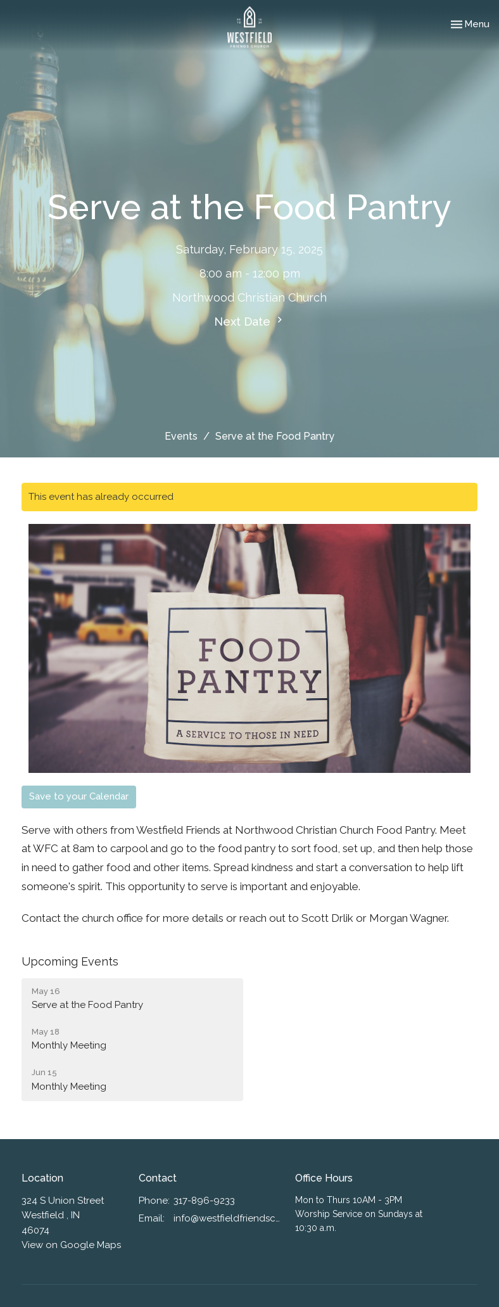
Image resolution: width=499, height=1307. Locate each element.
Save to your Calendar (79, 796)
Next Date (250, 321)
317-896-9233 (204, 1200)
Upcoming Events (70, 961)
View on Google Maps (71, 1245)
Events (181, 436)
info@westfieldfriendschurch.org (228, 1218)
